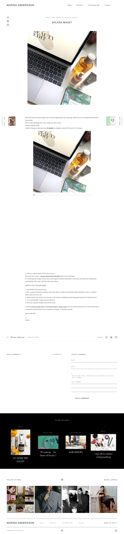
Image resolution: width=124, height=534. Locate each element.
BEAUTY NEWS (50, 17)
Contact (107, 5)
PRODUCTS (60, 17)
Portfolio (80, 5)
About (69, 5)
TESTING (75, 17)
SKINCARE (68, 17)
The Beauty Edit (94, 5)
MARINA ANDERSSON (20, 5)
